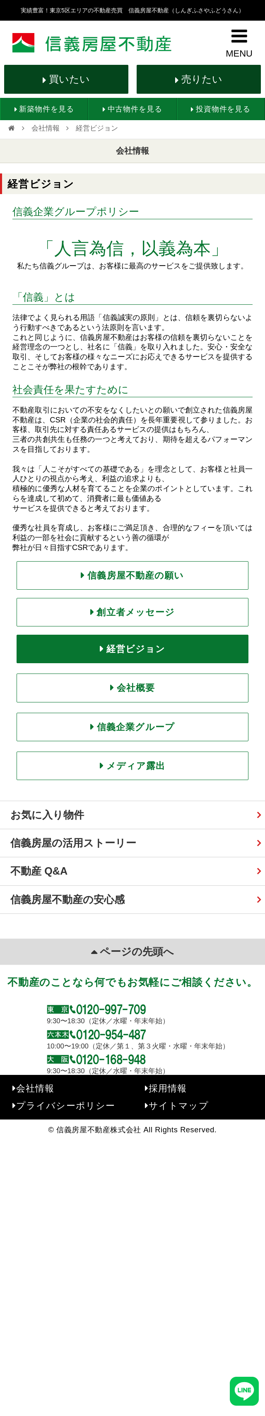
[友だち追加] (244, 1391)
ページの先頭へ (137, 951)
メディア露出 (136, 766)
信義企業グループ (136, 727)
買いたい (69, 79)
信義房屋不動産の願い (135, 575)
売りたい (201, 79)
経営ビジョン (136, 649)
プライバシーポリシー (65, 1106)
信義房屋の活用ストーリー (73, 843)
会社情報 (45, 128)
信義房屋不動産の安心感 (67, 899)
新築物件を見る (46, 109)
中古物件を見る (135, 109)
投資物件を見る (223, 109)
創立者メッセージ (135, 612)
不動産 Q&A (38, 871)
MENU (239, 53)
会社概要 (136, 688)
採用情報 (168, 1088)
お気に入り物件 (47, 815)
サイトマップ (179, 1106)
